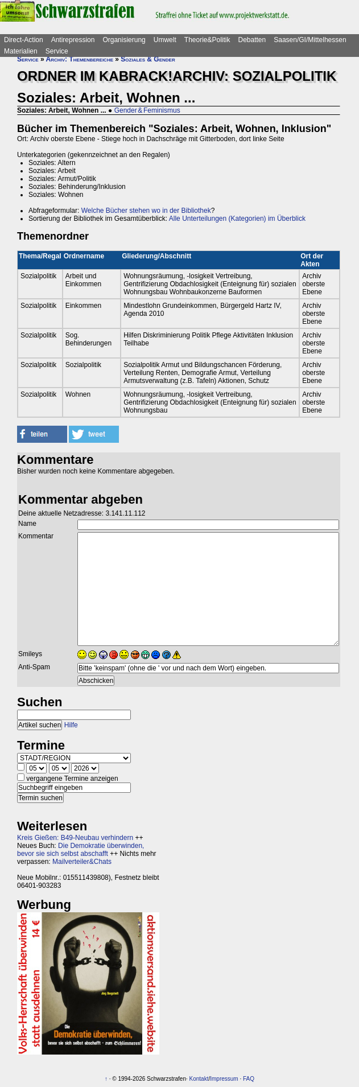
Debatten (252, 40)
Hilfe (71, 725)
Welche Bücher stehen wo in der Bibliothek (146, 211)
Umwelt (165, 40)
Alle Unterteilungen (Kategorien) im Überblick (237, 219)
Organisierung (123, 40)
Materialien (21, 51)
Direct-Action (23, 40)
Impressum (224, 1079)
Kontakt (199, 1079)
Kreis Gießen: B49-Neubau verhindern (75, 838)
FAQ (248, 1079)
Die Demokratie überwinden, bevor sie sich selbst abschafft (80, 850)
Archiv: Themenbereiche (79, 59)
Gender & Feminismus (147, 110)
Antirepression (73, 40)
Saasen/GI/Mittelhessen (310, 40)
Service (57, 51)
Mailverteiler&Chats (82, 862)
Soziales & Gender (148, 59)
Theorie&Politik (207, 40)
